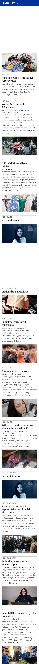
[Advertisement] (19, 19)
